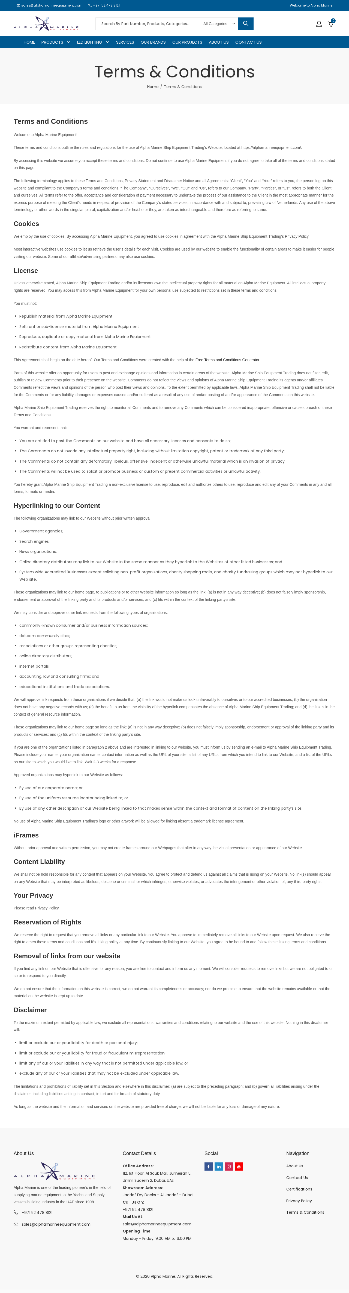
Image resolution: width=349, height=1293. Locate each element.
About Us (294, 1166)
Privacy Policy (299, 1201)
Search (246, 23)
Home (153, 86)
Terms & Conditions (305, 1212)
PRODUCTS (52, 42)
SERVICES (125, 42)
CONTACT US (248, 42)
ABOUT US (219, 42)
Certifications (299, 1189)
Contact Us (297, 1177)
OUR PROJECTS (187, 42)
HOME (29, 42)
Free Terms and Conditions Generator (227, 360)
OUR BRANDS (153, 42)
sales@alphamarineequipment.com (56, 1224)
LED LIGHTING (89, 42)
